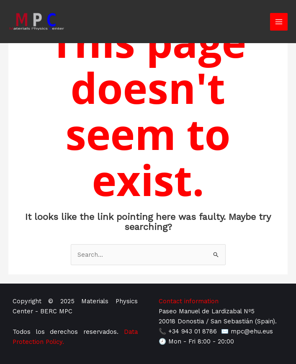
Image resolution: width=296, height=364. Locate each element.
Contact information (189, 301)
